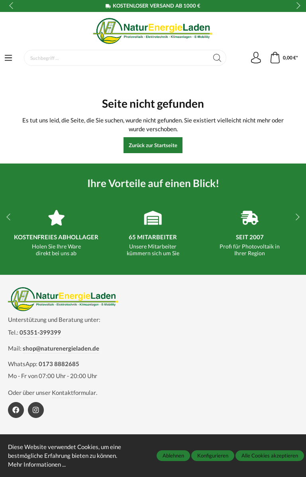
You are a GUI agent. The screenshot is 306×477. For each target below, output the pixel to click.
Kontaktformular (74, 392)
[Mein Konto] (255, 57)
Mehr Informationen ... (37, 464)
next (296, 6)
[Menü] (8, 58)
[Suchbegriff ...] (116, 58)
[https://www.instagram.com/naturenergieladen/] (36, 410)
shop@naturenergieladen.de (61, 348)
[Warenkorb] (283, 57)
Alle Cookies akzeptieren (269, 455)
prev (12, 6)
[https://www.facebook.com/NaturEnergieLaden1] (16, 410)
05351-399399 (40, 332)
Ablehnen (173, 455)
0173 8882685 (59, 363)
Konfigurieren (212, 455)
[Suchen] (216, 58)
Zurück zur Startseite (153, 145)
